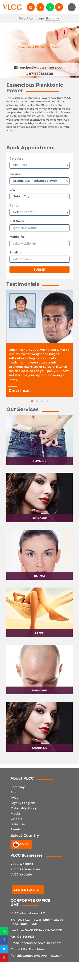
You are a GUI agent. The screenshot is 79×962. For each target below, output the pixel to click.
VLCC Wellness (22, 864)
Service (15, 174)
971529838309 (39, 74)
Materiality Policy (24, 808)
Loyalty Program (23, 803)
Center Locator (28, 890)
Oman (21, 844)
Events (16, 829)
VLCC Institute (21, 874)
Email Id (15, 252)
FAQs (14, 798)
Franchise (18, 824)
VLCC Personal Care (25, 869)
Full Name (17, 221)
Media (15, 813)
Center (14, 205)
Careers (16, 819)
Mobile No (17, 237)
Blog (14, 792)
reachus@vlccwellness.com (39, 67)
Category (16, 158)
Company (18, 787)
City (12, 190)
